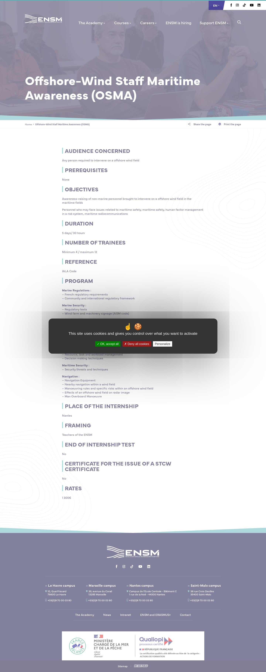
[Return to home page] (43, 23)
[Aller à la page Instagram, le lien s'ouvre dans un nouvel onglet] (237, 5)
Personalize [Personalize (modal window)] (162, 343)
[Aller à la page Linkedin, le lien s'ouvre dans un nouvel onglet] (259, 5)
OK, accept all (108, 343)
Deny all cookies (136, 343)
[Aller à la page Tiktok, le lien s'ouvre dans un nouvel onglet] (244, 5)
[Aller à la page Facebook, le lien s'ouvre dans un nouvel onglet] (231, 5)
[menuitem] (92, 22)
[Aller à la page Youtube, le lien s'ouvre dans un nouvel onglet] (251, 5)
